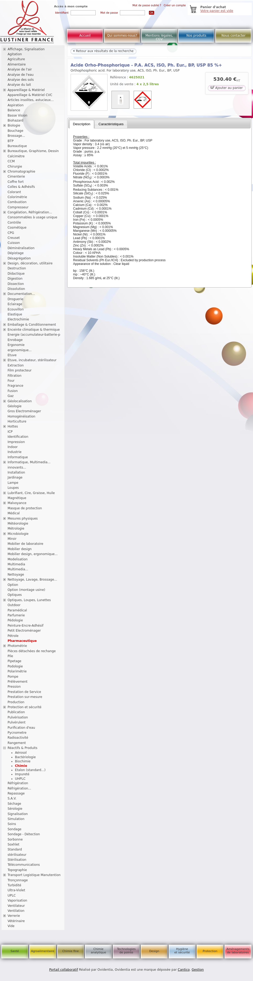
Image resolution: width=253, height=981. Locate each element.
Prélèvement (18, 681)
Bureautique (17, 146)
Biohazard (15, 120)
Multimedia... (18, 569)
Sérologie (15, 809)
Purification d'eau (21, 728)
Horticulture (17, 421)
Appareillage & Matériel (26, 90)
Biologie (14, 125)
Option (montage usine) (26, 590)
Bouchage (15, 131)
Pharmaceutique (22, 641)
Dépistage (16, 253)
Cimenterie (16, 176)
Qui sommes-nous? (122, 35)
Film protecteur (20, 370)
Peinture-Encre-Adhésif (25, 625)
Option (13, 585)
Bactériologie (25, 757)
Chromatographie (21, 171)
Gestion (198, 970)
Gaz (11, 396)
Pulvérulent (17, 722)
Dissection (16, 284)
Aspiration (16, 105)
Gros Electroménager (24, 411)
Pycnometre (17, 733)
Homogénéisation (21, 416)
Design (154, 951)
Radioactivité (18, 737)
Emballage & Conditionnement (32, 324)
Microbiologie (18, 534)
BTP (11, 141)
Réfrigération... (19, 788)
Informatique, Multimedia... (29, 462)
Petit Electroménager (24, 630)
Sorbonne (15, 839)
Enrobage (15, 340)
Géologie (15, 406)
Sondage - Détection (24, 834)
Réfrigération (18, 783)
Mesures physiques (23, 518)
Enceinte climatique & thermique (34, 329)
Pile (10, 656)
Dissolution (16, 289)
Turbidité (14, 885)
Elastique (15, 314)
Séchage (14, 804)
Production (16, 702)
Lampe (13, 483)
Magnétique (17, 498)
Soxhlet (14, 844)
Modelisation (18, 559)
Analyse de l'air (20, 69)
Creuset (14, 238)
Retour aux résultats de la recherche (103, 51)
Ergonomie (16, 345)
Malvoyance (17, 503)
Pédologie (15, 620)
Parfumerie (16, 615)
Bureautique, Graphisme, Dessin (33, 151)
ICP (10, 432)
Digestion (15, 278)
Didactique (16, 273)
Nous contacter (233, 35)
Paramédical (17, 610)
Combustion (17, 202)
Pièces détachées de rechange (32, 651)
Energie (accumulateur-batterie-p (34, 334)
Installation (16, 472)
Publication (16, 712)
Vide (11, 926)
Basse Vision (17, 115)
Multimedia (16, 564)
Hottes (13, 426)
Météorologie (18, 523)
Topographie (17, 870)
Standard (15, 849)
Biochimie (23, 761)
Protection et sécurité (25, 707)
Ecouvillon (16, 309)
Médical (14, 513)
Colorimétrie (17, 197)
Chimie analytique (98, 950)
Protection (210, 951)
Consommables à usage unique (32, 217)
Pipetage (14, 661)
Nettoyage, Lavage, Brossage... (32, 579)
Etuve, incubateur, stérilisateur (32, 360)
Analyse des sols (21, 80)
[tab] (81, 124)
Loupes (13, 488)
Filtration (15, 376)
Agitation (15, 54)
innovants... (17, 467)
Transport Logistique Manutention (34, 875)
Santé (15, 951)
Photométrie (17, 646)
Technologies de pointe (126, 950)
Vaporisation (17, 900)
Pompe (13, 676)
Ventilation (16, 911)
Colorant (14, 192)
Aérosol (21, 752)
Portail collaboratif (63, 970)
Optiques (15, 595)
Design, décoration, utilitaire (30, 263)
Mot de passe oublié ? (147, 5)
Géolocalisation (20, 401)
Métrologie (16, 528)
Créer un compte (175, 5)
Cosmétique (17, 227)
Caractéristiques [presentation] (111, 124)
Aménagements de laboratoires (237, 950)
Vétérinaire (16, 921)
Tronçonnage (18, 880)
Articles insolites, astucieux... (31, 100)
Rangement (17, 743)
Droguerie (15, 299)
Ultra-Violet (16, 890)
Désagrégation (19, 258)
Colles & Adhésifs (21, 187)
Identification (18, 437)
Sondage (15, 829)
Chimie (21, 766)
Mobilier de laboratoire (25, 544)
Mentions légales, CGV (159, 37)
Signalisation (18, 814)
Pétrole (13, 636)
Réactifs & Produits (22, 748)
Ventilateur (16, 906)
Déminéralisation (21, 248)
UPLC (12, 895)
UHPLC (20, 779)
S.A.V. (12, 798)
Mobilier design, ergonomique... (33, 554)
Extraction (16, 365)
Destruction (17, 268)
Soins (12, 824)
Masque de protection (25, 508)
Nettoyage (16, 574)
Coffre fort (16, 182)
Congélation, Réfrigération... (30, 212)
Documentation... (21, 294)
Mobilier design (20, 549)
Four (11, 381)
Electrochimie (18, 319)
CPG (11, 233)
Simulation (16, 819)
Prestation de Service (24, 692)
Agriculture (16, 59)
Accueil (85, 35)
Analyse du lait (19, 85)
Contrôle (14, 222)
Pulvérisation (18, 717)
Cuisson (14, 243)
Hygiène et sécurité (182, 950)
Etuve (12, 355)
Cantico (184, 970)
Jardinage (15, 477)
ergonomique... (20, 350)
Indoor (13, 447)
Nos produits (196, 35)
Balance (14, 110)
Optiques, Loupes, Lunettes (29, 600)
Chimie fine (70, 951)
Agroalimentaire (42, 951)
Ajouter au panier (227, 87)
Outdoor (14, 605)
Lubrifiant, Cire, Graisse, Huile (31, 493)
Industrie (15, 452)
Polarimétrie (17, 671)
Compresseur (18, 207)
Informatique (18, 457)
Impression (16, 442)
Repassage (16, 793)
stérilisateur (17, 855)
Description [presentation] (81, 124)
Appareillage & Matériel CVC (30, 95)
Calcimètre (16, 156)
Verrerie (14, 916)
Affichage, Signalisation (26, 49)
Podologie (15, 666)
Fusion (13, 391)
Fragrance (15, 386)
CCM (11, 161)
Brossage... (16, 136)
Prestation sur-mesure (25, 697)
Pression (14, 686)
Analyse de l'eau (21, 75)
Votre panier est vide (216, 11)
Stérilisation (17, 860)
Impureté (22, 774)
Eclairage (15, 304)
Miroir (12, 539)
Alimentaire (17, 64)
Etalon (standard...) (30, 770)
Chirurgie (15, 166)
